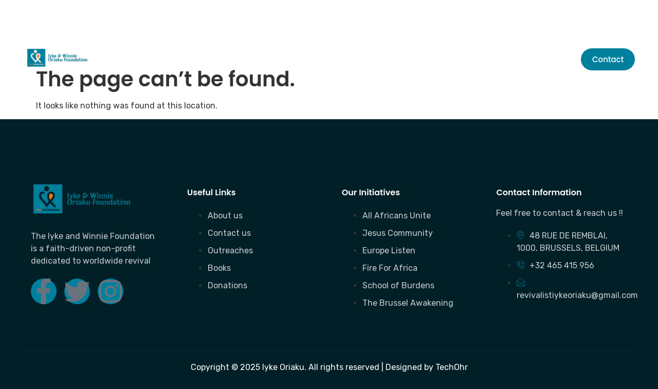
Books (285, 59)
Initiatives (406, 59)
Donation (340, 59)
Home (124, 59)
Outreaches (227, 59)
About (168, 59)
